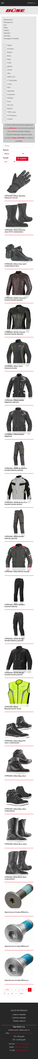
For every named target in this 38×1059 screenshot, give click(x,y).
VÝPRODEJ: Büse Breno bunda (17, 572)
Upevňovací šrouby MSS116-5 (16, 912)
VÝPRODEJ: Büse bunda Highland (14, 435)
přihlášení (13, 128)
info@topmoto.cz (21, 1050)
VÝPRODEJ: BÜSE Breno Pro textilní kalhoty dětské (16, 469)
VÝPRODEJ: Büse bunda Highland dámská (14, 401)
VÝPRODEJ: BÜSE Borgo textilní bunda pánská (14, 674)
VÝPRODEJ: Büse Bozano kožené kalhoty (15, 605)
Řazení (6, 150)
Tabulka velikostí (19, 1021)
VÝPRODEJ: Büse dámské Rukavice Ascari (15, 197)
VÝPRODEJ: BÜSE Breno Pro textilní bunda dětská (16, 503)
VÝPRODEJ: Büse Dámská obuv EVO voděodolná (15, 231)
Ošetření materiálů (19, 1018)
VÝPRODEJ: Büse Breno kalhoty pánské (14, 537)
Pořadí (5, 158)
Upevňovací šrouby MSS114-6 (17, 946)
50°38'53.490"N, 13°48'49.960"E (21, 1033)
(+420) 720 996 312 (22, 1044)
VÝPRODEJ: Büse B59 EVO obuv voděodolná (15, 742)
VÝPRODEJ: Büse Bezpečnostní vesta (13, 708)
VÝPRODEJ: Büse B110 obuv (16, 844)
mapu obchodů (18, 138)
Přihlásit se (31, 3)
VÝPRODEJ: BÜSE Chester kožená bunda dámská (15, 333)
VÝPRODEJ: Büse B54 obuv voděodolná (15, 810)
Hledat (22, 159)
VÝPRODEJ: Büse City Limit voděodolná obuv (15, 265)
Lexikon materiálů (19, 1014)
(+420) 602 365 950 (21, 1047)
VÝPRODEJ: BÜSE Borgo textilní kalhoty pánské (14, 640)
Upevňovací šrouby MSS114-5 (16, 980)
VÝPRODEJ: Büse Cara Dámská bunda (13, 367)
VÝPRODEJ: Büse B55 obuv (15, 776)
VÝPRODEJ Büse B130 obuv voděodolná (16, 878)
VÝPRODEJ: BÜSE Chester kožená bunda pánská (15, 299)
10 (12, 993)
